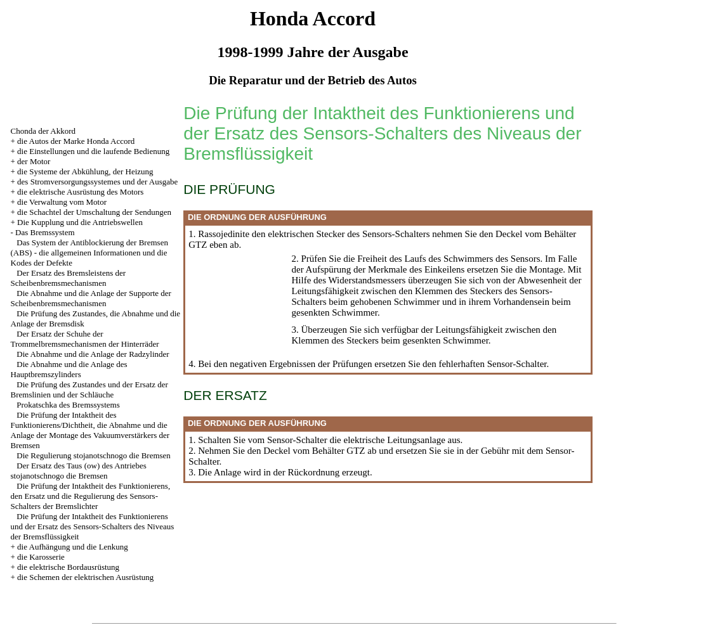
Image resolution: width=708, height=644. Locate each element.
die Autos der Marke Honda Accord (75, 141)
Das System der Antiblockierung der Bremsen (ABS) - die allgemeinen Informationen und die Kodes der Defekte (89, 252)
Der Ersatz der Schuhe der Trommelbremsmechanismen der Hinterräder (85, 339)
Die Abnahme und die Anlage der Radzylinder (92, 354)
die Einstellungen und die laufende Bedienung (93, 151)
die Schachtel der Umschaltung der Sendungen (94, 212)
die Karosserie (41, 557)
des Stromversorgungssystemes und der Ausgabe (97, 181)
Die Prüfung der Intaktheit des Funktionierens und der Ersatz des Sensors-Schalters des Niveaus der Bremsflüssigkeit (92, 526)
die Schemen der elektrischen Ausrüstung (85, 577)
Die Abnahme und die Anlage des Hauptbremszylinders (69, 369)
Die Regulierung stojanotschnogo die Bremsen (93, 455)
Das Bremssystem (45, 232)
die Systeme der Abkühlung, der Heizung (85, 171)
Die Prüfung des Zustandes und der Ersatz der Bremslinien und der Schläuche (89, 389)
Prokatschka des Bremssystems (67, 404)
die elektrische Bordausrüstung (68, 567)
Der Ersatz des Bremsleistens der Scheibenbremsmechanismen (68, 278)
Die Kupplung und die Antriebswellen (80, 222)
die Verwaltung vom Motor (62, 202)
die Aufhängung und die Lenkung (72, 546)
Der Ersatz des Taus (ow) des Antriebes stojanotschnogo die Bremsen (79, 470)
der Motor (33, 161)
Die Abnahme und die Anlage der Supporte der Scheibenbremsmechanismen (91, 298)
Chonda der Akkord (43, 131)
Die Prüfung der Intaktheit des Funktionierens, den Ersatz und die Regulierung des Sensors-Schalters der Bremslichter (91, 496)
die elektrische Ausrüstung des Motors (80, 191)
